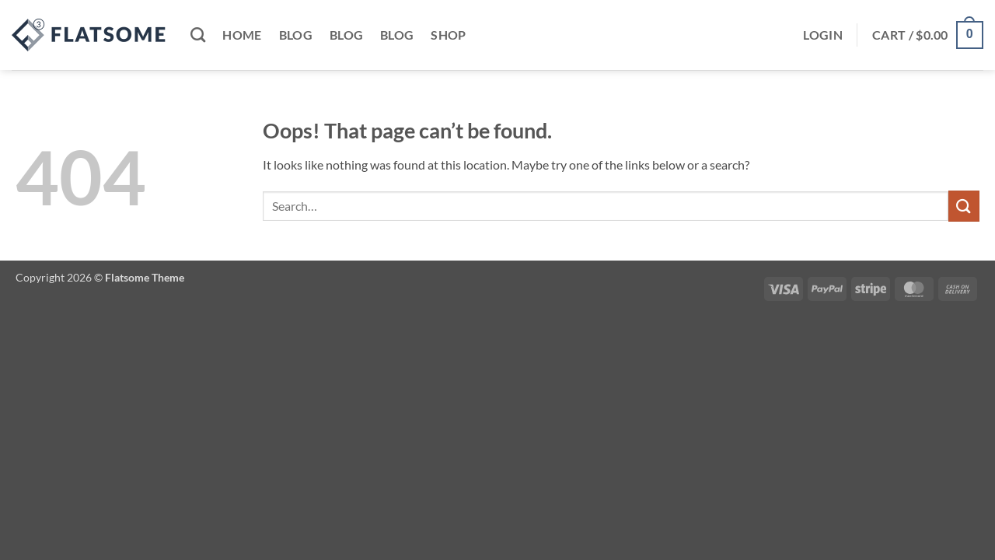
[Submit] (963, 206)
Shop (448, 34)
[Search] (197, 34)
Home (241, 34)
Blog (295, 34)
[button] (823, 35)
